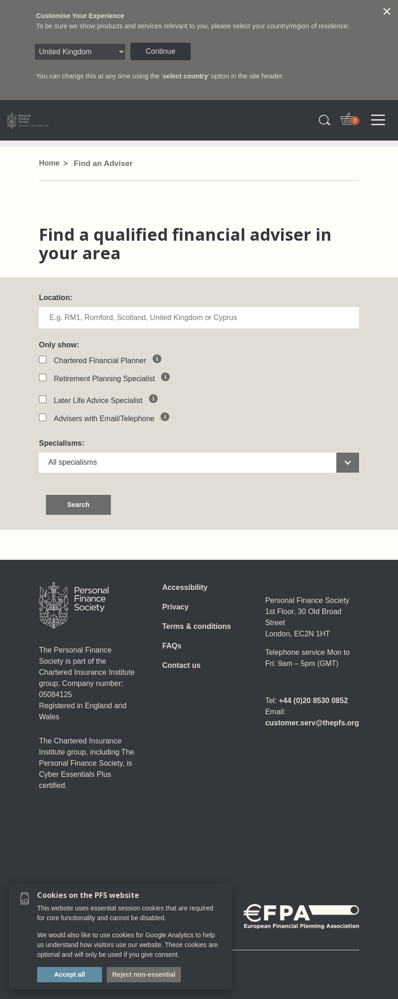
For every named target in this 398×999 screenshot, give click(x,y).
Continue (160, 51)
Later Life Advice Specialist (100, 400)
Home (49, 163)
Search (78, 504)
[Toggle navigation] (378, 120)
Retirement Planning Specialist (106, 379)
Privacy (175, 607)
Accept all (69, 974)
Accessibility (185, 587)
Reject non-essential (143, 974)
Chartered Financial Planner (102, 361)
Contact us (181, 665)
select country (185, 76)
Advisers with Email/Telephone (106, 419)
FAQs (172, 646)
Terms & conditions (196, 626)
